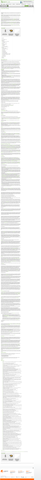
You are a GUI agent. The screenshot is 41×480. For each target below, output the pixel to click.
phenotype (12, 24)
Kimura (6, 147)
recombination (19, 162)
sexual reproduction (8, 162)
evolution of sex (4, 159)
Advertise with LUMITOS (28, 471)
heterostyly (7, 134)
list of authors (23, 451)
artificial (10, 22)
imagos (6, 274)
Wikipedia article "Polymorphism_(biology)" (18, 451)
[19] (17, 141)
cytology (4, 110)
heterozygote (14, 231)
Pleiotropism (2, 121)
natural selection (4, 146)
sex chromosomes (14, 158)
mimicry (5, 20)
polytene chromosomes (6, 315)
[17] (19, 140)
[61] (11, 261)
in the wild (12, 22)
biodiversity (15, 18)
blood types (5, 167)
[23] (18, 146)
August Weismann (16, 160)
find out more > (27, 473)
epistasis (12, 210)
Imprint (10, 479)
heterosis (5, 319)
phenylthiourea (14, 179)
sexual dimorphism (14, 19)
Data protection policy (18, 479)
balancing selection (7, 118)
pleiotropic (9, 171)
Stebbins (18, 151)
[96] (17, 346)
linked (17, 129)
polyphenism (15, 22)
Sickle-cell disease (9, 178)
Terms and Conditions (13, 479)
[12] (7, 93)
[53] (4, 233)
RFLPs (2, 25)
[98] (2, 351)
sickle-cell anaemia (10, 173)
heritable (2, 22)
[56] (18, 246)
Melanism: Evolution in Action (16, 258)
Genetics (3, 450)
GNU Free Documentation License (8, 451)
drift (1, 294)
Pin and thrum (2, 325)
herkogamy (9, 324)
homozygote (4, 231)
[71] (9, 284)
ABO (16, 133)
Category (2, 450)
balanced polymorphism (11, 23)
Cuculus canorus (6, 188)
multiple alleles (5, 209)
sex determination (7, 201)
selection (7, 22)
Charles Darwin (13, 160)
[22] (17, 146)
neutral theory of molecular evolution (11, 147)
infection (4, 163)
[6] (13, 68)
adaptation (13, 87)
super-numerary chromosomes (10, 316)
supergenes (5, 132)
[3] (9, 17)
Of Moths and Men (6, 259)
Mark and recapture (11, 105)
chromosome (2, 110)
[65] (5, 268)
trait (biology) (10, 73)
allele (12, 177)
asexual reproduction (13, 162)
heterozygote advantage (14, 248)
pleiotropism (15, 122)
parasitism (6, 163)
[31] (18, 153)
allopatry (16, 64)
